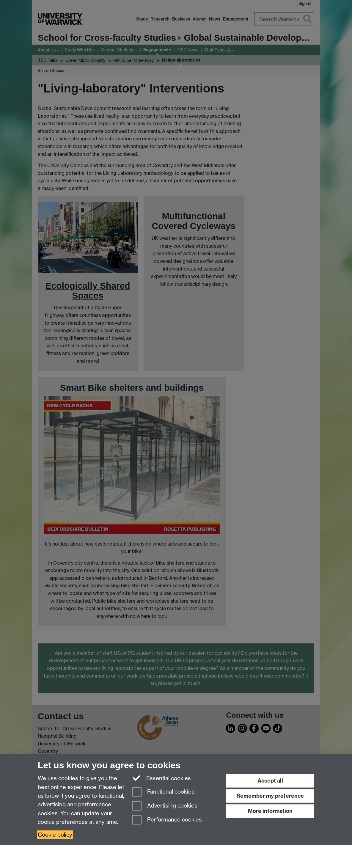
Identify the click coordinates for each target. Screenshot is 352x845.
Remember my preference (270, 795)
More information (270, 811)
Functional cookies (163, 792)
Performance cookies (167, 820)
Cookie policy (55, 834)
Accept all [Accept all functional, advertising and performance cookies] (270, 780)
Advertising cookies (164, 806)
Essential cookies (161, 778)
